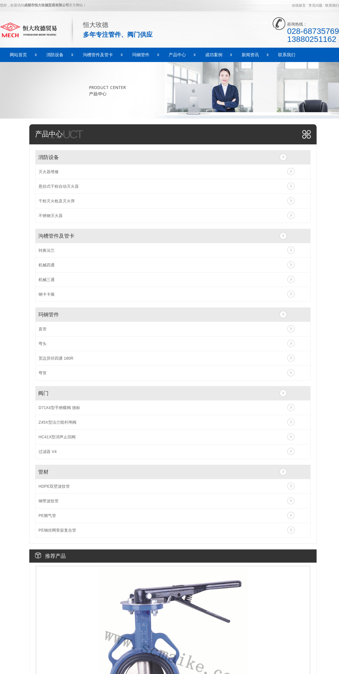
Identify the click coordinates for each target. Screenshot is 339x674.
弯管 (42, 373)
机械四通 (46, 265)
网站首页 (18, 54)
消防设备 (54, 54)
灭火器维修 (48, 171)
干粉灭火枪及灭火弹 (56, 201)
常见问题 (315, 5)
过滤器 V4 (47, 451)
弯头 (42, 343)
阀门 (43, 393)
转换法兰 (46, 250)
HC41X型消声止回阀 (57, 437)
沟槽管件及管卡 (98, 54)
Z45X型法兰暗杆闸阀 (57, 422)
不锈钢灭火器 (50, 215)
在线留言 (299, 5)
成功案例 (213, 54)
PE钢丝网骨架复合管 (57, 530)
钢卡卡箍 (46, 294)
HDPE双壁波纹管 (54, 486)
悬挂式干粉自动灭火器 (58, 186)
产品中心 (177, 54)
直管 (42, 329)
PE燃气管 (47, 515)
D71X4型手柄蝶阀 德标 (59, 407)
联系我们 (332, 5)
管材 (43, 472)
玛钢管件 (140, 54)
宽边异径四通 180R (55, 358)
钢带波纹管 (48, 501)
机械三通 (46, 279)
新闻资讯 (250, 54)
